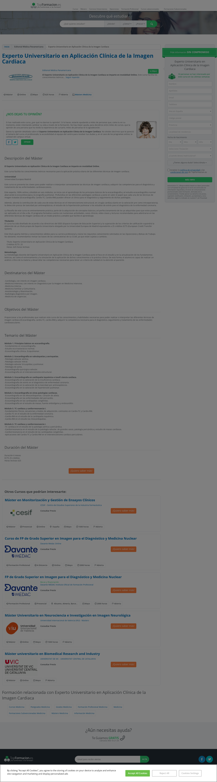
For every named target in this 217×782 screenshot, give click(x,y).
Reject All (164, 773)
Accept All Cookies (137, 773)
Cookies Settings (190, 773)
